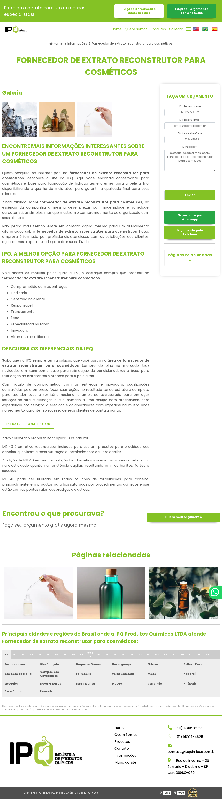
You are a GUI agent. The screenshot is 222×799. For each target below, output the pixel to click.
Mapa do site (125, 762)
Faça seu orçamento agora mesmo (139, 11)
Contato (176, 29)
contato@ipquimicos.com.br (192, 748)
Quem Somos (136, 29)
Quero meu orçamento (183, 517)
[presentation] (190, 180)
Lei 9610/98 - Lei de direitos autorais (66, 709)
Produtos (158, 29)
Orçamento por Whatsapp (190, 217)
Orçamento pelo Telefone (190, 232)
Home (116, 29)
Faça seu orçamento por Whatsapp (191, 11)
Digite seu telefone (190, 133)
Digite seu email (189, 120)
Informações (125, 755)
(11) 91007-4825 (185, 736)
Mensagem (190, 147)
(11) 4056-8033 (185, 727)
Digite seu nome (190, 106)
